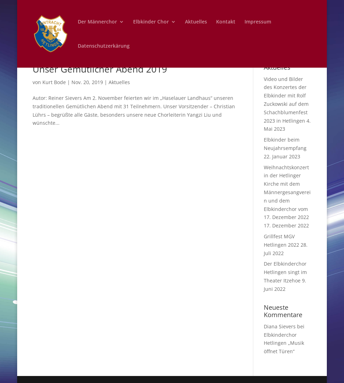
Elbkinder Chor (151, 22)
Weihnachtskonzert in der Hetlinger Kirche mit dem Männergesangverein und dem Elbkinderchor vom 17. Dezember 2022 (287, 192)
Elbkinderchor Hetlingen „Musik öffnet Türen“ (284, 343)
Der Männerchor (97, 22)
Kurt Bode (54, 82)
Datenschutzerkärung (104, 46)
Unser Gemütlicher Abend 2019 (100, 69)
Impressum (258, 22)
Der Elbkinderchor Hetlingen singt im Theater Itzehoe (285, 272)
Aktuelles (196, 22)
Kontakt (225, 22)
